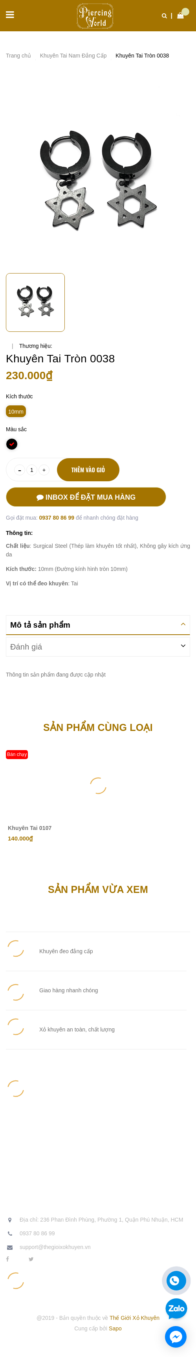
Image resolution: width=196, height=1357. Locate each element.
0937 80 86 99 (57, 518)
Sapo (115, 1328)
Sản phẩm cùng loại (98, 727)
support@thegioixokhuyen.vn (55, 1247)
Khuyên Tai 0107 (30, 828)
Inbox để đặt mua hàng (86, 497)
